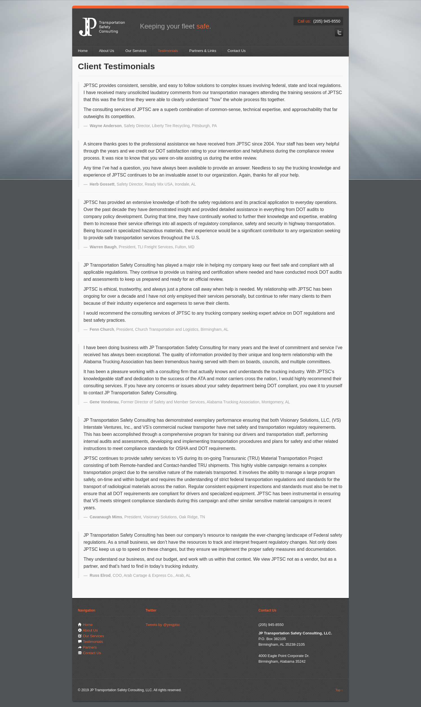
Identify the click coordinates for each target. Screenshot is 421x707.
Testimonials (168, 51)
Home (83, 51)
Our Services (135, 51)
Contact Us (236, 51)
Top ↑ (339, 690)
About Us (106, 51)
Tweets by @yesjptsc (163, 625)
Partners (90, 647)
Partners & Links (202, 51)
